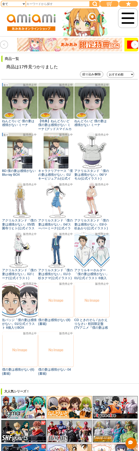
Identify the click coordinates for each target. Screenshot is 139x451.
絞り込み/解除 (91, 74)
